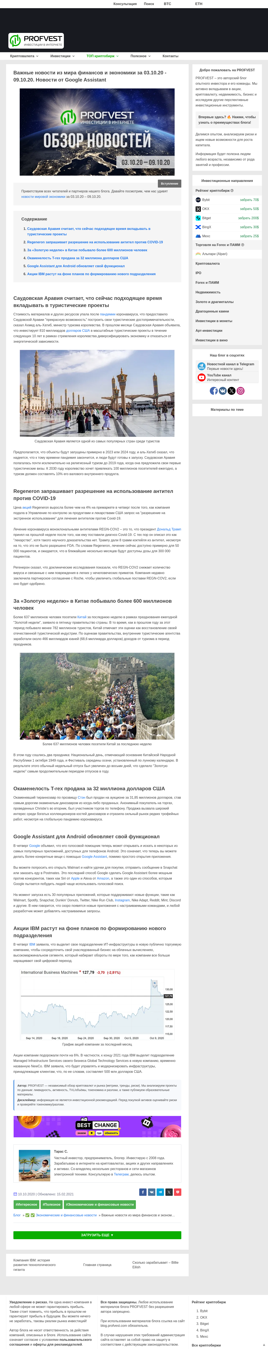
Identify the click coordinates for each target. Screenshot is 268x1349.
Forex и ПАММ (207, 282)
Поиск (149, 4)
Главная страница (97, 1265)
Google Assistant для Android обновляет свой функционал (76, 266)
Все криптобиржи (206, 1345)
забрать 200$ (248, 218)
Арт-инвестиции (209, 330)
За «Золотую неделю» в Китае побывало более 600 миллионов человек (87, 250)
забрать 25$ (249, 236)
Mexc (206, 236)
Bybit (206, 200)
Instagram (122, 900)
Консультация (125, 4)
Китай (81, 617)
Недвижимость (208, 292)
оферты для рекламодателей (57, 1344)
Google (34, 845)
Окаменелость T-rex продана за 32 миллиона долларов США (77, 258)
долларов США (78, 330)
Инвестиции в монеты (214, 321)
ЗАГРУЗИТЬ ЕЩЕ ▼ (97, 1235)
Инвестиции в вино (212, 340)
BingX (206, 227)
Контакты (170, 56)
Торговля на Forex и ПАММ (218, 245)
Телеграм (121, 1174)
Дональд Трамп (169, 529)
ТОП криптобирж (103, 56)
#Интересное (26, 1204)
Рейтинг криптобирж (213, 190)
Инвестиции (62, 56)
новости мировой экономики (43, 196)
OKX (205, 209)
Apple (75, 878)
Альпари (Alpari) (214, 254)
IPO (198, 273)
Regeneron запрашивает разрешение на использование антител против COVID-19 (95, 242)
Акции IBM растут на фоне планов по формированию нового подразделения (91, 274)
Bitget (206, 218)
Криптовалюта (24, 56)
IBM (32, 944)
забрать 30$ (249, 227)
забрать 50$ (249, 209)
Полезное (141, 56)
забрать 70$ (249, 200)
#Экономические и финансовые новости (100, 1204)
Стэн (81, 797)
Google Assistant (94, 856)
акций (26, 507)
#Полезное (52, 1204)
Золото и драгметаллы (215, 302)
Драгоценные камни (212, 311)
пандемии (108, 314)
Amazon (103, 878)
